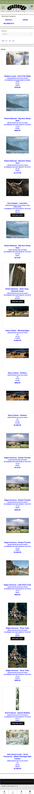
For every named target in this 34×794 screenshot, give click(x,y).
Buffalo (8, 20)
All (13, 41)
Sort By (4, 31)
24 (10, 41)
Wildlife (18, 11)
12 (6, 41)
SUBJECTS (10, 11)
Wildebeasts (8, 23)
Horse (25, 20)
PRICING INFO (17, 215)
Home (3, 11)
